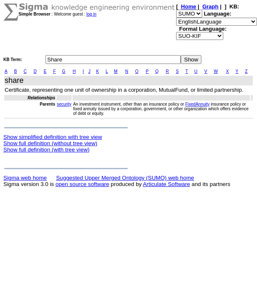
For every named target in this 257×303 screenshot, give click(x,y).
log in (91, 14)
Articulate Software (166, 184)
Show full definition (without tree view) (50, 143)
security (64, 104)
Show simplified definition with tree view (52, 137)
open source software (82, 184)
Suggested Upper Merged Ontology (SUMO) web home (125, 178)
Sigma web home (25, 178)
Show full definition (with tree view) (46, 149)
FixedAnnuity (197, 104)
